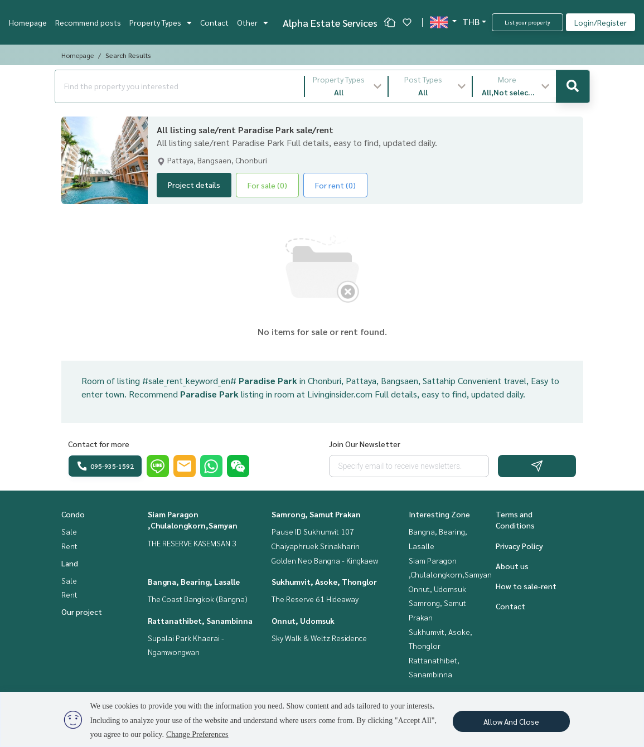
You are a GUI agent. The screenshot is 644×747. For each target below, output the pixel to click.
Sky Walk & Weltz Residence (319, 638)
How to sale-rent (526, 586)
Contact (214, 22)
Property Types (160, 22)
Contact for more (98, 444)
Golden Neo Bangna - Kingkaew (325, 560)
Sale (69, 531)
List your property (527, 22)
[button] (346, 86)
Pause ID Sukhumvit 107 (313, 531)
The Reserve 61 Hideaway (315, 599)
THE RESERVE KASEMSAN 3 (192, 543)
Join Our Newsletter (364, 444)
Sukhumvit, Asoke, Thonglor (324, 581)
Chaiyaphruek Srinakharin (316, 546)
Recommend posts (88, 22)
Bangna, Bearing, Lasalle (194, 581)
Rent (69, 546)
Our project (81, 612)
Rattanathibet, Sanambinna (200, 620)
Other (252, 22)
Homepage (28, 22)
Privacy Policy (519, 546)
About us (512, 566)
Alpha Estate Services (330, 22)
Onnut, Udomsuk (303, 620)
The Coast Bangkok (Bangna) (198, 599)
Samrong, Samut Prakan (316, 514)
